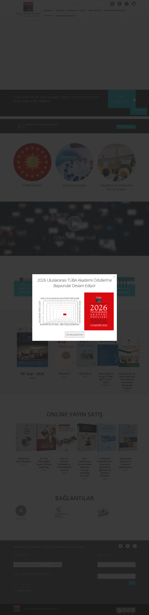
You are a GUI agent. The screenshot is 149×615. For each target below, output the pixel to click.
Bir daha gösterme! (74, 334)
